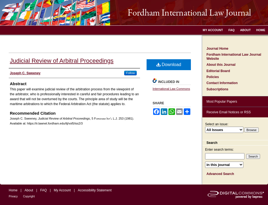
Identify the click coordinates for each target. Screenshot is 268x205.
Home (13, 190)
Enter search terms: (219, 149)
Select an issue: (216, 124)
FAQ (43, 190)
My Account (62, 190)
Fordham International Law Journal (134, 12)
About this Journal (220, 65)
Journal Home (217, 48)
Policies (212, 77)
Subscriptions (217, 89)
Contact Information (222, 83)
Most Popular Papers (221, 101)
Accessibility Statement (95, 190)
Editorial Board (218, 71)
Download (168, 64)
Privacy (13, 196)
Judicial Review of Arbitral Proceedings (61, 60)
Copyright (29, 196)
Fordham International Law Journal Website (233, 56)
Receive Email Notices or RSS (228, 112)
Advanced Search (220, 174)
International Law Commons (171, 88)
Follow (130, 73)
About (29, 190)
